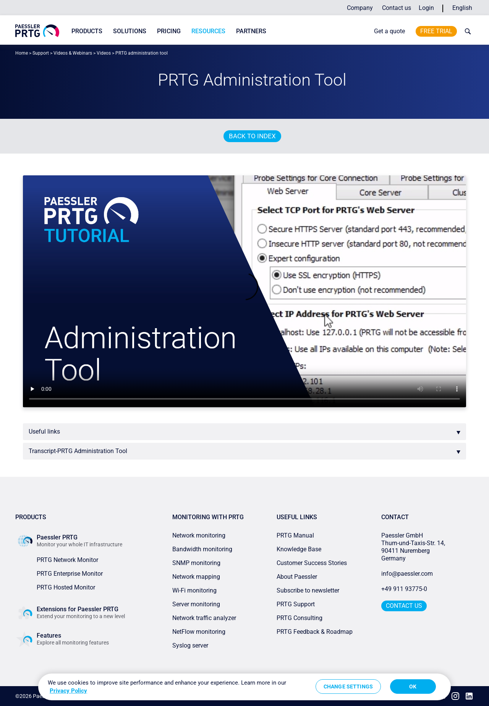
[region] (244, 687)
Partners (251, 31)
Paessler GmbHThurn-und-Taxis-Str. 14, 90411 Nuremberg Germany (414, 547)
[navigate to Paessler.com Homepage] (37, 30)
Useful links (44, 431)
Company (360, 7)
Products (86, 31)
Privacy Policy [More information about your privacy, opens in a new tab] (68, 690)
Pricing (169, 31)
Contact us (396, 7)
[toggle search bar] (466, 31)
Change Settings (348, 686)
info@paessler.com (407, 573)
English (462, 7)
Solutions (129, 31)
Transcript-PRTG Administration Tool (78, 451)
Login (426, 7)
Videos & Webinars (72, 53)
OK (412, 686)
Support (40, 53)
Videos (104, 53)
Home (21, 53)
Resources (208, 31)
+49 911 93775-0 (404, 589)
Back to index (252, 136)
